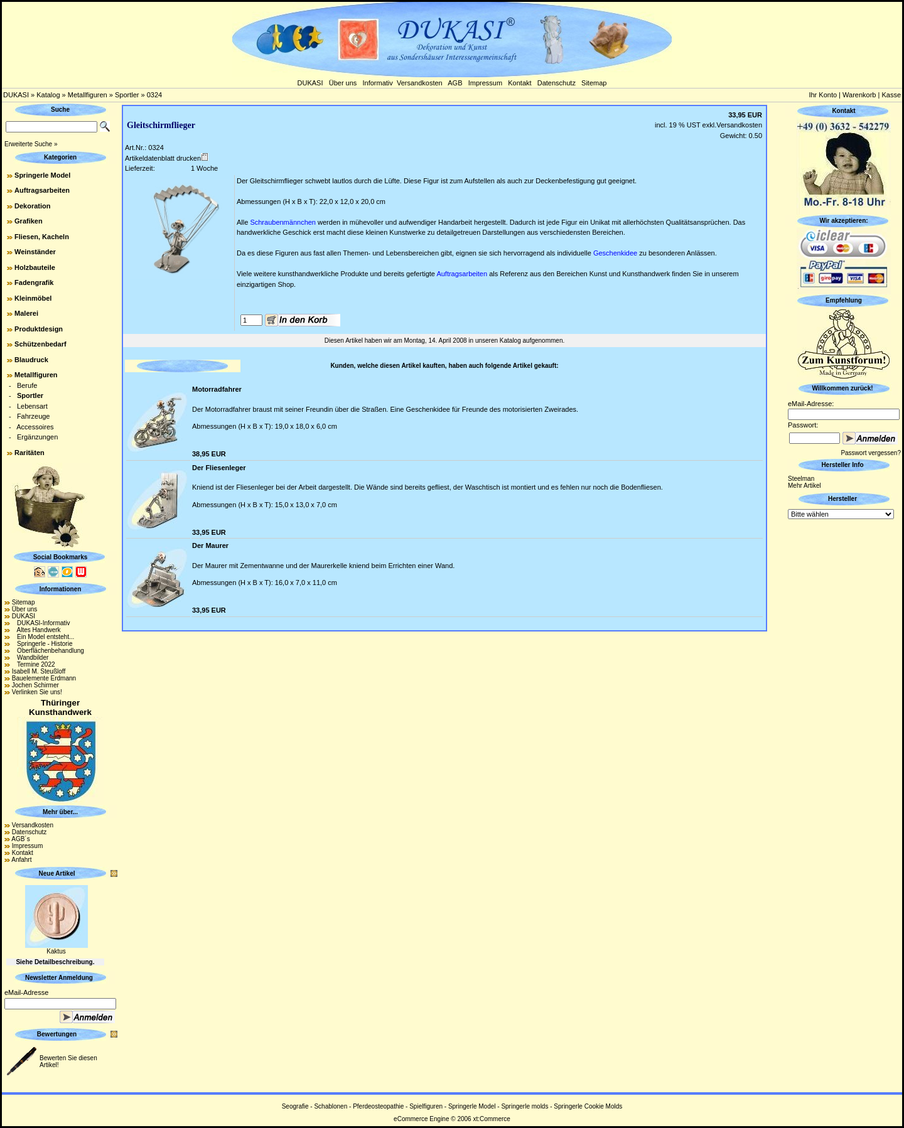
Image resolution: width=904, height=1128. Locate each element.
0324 (154, 95)
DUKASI (310, 83)
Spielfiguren (426, 1106)
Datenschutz (556, 83)
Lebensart (32, 406)
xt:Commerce (491, 1118)
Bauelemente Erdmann (44, 678)
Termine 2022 (33, 664)
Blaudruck (31, 359)
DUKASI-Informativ (41, 623)
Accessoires (34, 427)
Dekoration (32, 206)
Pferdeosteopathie (378, 1106)
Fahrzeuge (33, 416)
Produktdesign (38, 329)
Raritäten (29, 452)
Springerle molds (524, 1106)
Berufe (27, 385)
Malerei (26, 313)
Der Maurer (210, 545)
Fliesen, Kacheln (41, 236)
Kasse (891, 95)
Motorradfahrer (217, 389)
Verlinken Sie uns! (37, 692)
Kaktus (56, 951)
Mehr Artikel (804, 485)
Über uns (343, 83)
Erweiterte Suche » (31, 144)
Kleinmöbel (32, 298)
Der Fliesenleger (219, 467)
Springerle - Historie (42, 643)
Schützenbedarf (40, 344)
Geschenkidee (615, 253)
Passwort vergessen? (871, 452)
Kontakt (519, 83)
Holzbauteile (34, 267)
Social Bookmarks (60, 557)
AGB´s (20, 838)
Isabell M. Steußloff (38, 671)
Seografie (295, 1106)
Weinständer (35, 251)
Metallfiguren (87, 95)
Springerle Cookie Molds (588, 1106)
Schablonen (330, 1106)
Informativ (378, 83)
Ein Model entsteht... (43, 636)
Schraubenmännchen (283, 222)
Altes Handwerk (36, 629)
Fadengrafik (33, 282)
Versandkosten (420, 83)
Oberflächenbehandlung (48, 650)
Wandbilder (30, 657)
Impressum (485, 83)
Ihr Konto (823, 95)
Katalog (48, 95)
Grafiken (28, 221)
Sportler (127, 95)
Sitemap (593, 83)
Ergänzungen (37, 437)
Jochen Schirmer (35, 685)
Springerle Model (42, 175)
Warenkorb (859, 95)
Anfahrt (21, 859)
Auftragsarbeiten (42, 190)
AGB (455, 83)
